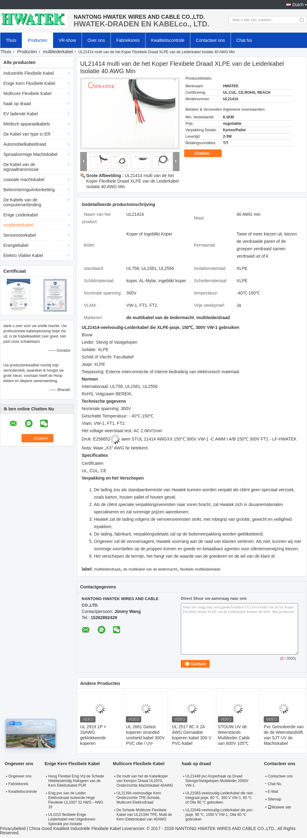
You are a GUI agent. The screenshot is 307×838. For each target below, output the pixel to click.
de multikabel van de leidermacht (150, 569)
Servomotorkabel (19, 235)
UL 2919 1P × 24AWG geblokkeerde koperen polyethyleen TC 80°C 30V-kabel (95, 740)
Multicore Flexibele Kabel (27, 93)
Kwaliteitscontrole (168, 40)
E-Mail (273, 791)
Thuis (11, 40)
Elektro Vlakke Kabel (23, 255)
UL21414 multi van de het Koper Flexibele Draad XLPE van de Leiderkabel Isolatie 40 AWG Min (132, 181)
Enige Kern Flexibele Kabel (29, 83)
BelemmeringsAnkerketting (29, 189)
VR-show (67, 40)
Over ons (96, 40)
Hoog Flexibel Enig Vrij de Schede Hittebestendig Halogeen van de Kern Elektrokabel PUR (76, 781)
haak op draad (17, 103)
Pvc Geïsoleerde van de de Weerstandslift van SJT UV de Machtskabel (284, 735)
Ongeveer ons (19, 776)
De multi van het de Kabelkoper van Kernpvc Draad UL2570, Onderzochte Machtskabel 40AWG (145, 781)
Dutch (298, 4)
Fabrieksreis (128, 40)
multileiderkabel (58, 51)
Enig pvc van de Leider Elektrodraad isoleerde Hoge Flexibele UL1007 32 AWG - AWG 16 (75, 800)
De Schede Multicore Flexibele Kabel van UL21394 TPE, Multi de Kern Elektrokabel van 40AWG (144, 814)
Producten (37, 40)
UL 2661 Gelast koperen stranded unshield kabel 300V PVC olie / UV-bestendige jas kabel (145, 737)
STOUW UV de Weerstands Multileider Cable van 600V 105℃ (234, 735)
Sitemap (274, 799)
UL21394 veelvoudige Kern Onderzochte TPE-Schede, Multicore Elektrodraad (139, 797)
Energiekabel (16, 245)
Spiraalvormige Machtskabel (30, 154)
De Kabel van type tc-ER (26, 134)
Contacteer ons (210, 40)
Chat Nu (244, 40)
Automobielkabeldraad (24, 144)
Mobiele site (279, 807)
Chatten (206, 153)
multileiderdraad (107, 569)
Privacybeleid (12, 828)
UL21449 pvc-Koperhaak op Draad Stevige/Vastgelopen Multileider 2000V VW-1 (216, 781)
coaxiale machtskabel (24, 179)
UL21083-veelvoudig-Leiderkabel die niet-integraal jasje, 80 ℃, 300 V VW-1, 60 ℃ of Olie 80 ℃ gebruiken (219, 797)
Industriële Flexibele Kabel (28, 73)
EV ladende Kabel (20, 113)
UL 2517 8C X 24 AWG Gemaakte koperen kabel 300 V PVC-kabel (191, 735)
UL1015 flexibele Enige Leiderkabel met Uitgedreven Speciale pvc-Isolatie (71, 819)
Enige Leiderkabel (20, 214)
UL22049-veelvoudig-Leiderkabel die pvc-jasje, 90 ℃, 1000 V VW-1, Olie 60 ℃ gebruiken (219, 814)
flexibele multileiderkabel (200, 569)
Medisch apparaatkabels (26, 123)
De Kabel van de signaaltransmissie (21, 167)
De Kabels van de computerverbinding (22, 202)
